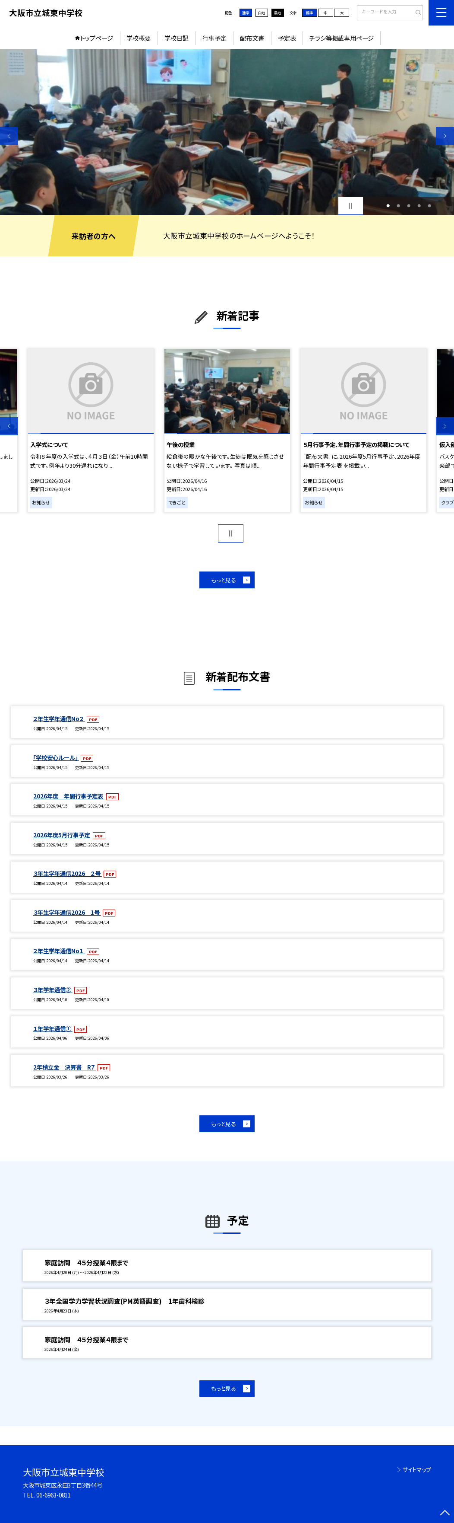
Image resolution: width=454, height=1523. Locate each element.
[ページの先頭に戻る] (445, 1514)
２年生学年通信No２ (59, 718)
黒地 (277, 12)
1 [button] (388, 206)
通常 (245, 12)
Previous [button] (9, 136)
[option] (227, 132)
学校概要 (138, 37)
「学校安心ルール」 (56, 757)
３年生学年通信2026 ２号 (67, 873)
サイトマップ (416, 1469)
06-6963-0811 (53, 1495)
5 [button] (429, 206)
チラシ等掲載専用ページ (341, 37)
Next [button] (445, 136)
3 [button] (408, 206)
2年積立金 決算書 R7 (64, 1067)
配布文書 (252, 37)
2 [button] (398, 206)
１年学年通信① (53, 1028)
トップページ (96, 37)
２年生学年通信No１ (59, 950)
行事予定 (214, 37)
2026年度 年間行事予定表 (68, 796)
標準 (309, 12)
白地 (261, 12)
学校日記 (176, 37)
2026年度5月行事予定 (62, 834)
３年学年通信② (53, 989)
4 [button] (419, 206)
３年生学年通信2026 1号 (67, 912)
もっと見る (223, 580)
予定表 (287, 37)
